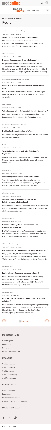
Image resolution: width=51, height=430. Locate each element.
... (47, 10)
